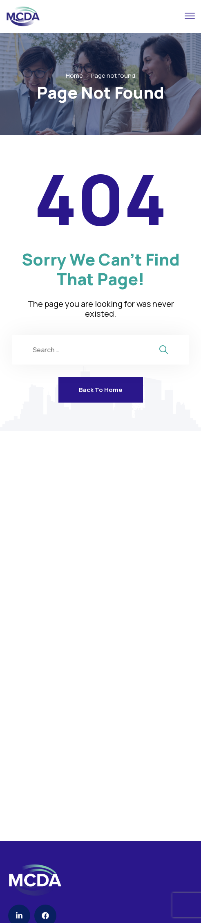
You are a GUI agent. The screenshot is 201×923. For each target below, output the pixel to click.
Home (74, 75)
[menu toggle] (190, 16)
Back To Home (101, 389)
